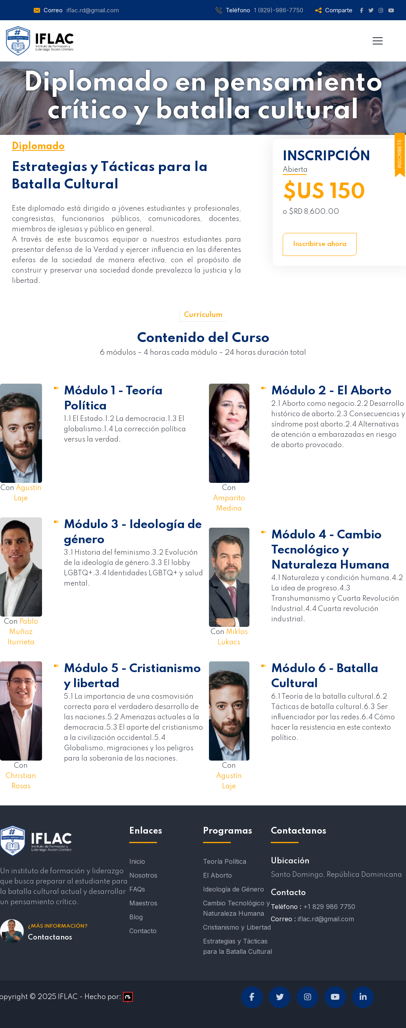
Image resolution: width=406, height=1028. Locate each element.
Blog (136, 917)
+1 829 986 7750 (329, 907)
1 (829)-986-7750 (278, 10)
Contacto (143, 931)
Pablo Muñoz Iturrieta (23, 632)
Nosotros (143, 875)
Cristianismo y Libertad (237, 927)
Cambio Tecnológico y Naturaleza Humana (236, 908)
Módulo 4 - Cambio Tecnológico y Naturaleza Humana (330, 550)
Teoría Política (224, 861)
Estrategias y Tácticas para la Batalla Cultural (237, 946)
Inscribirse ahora (320, 244)
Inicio (137, 861)
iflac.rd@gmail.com (93, 10)
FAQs (137, 889)
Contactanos (50, 937)
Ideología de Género (233, 889)
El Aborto (217, 875)
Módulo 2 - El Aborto (331, 391)
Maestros (143, 903)
